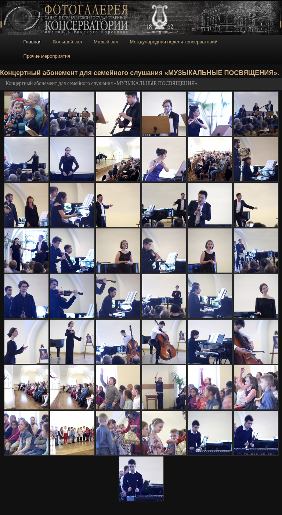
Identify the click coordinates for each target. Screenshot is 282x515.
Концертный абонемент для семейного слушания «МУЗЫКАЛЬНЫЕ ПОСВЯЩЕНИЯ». (102, 83)
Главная (32, 42)
